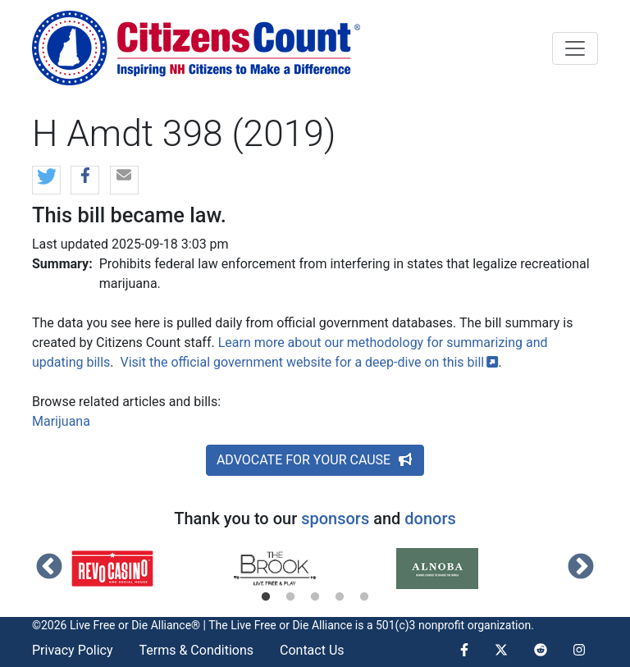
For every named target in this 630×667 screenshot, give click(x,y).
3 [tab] (315, 597)
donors (429, 518)
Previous (49, 568)
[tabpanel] (152, 568)
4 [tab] (339, 597)
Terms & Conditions (196, 650)
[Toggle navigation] (575, 48)
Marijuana (61, 421)
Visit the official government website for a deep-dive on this (310, 362)
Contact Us (312, 650)
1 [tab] (266, 597)
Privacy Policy (72, 650)
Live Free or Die (269, 625)
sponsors (335, 518)
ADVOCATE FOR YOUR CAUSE (315, 460)
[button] (46, 181)
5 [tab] (364, 597)
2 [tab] (290, 597)
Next (581, 568)
